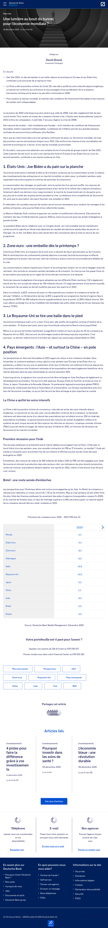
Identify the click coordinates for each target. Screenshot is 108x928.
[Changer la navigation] (5, 4)
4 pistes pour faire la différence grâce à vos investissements (17, 759)
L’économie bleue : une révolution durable (87, 754)
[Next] (103, 527)
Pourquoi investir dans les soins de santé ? (52, 754)
